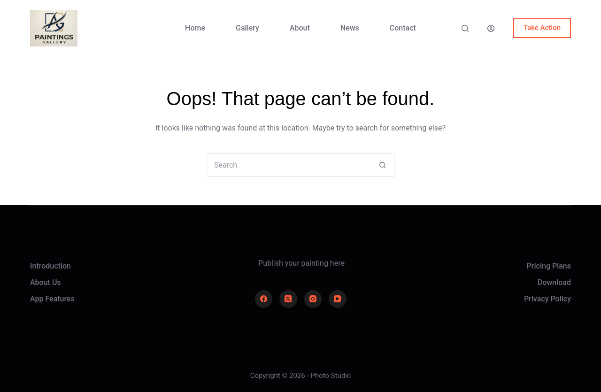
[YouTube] (338, 299)
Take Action (542, 27)
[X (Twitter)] (288, 299)
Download (554, 282)
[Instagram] (313, 299)
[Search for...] (288, 165)
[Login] (490, 28)
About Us (45, 282)
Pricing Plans (549, 265)
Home (195, 27)
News (349, 27)
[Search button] (382, 165)
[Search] (465, 28)
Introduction (50, 265)
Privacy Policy (547, 298)
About (300, 27)
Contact (403, 27)
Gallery (247, 27)
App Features (52, 298)
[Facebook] (264, 299)
